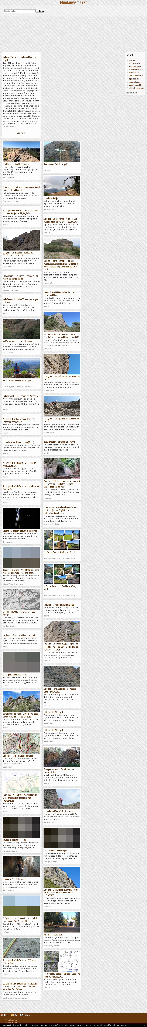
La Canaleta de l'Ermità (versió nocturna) (20, 530)
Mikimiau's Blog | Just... (136, 66)
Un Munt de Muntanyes (136, 69)
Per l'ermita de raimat (53, 934)
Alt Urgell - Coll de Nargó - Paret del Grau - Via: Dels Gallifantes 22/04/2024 (20, 212)
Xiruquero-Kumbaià (134, 82)
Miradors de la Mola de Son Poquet (17, 380)
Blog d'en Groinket (134, 63)
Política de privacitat (12, 1022)
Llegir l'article (21, 133)
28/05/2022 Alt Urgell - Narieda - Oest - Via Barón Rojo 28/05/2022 (62, 975)
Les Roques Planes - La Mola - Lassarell (19, 635)
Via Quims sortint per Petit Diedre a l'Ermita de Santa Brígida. (18, 254)
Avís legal (8, 1019)
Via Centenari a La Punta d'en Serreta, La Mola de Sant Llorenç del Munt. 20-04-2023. (62, 336)
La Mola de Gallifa (51, 198)
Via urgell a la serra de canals (15, 674)
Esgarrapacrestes (134, 79)
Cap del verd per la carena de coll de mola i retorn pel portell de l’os (20, 277)
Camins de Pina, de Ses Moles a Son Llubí (60, 552)
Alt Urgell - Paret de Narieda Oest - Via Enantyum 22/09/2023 (19, 420)
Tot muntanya (133, 60)
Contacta (25, 1015)
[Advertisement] (73, 34)
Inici (6, 1015)
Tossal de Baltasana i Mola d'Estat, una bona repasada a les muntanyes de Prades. (21, 571)
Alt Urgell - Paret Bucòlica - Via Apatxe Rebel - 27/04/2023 (60, 690)
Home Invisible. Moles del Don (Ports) (59, 441)
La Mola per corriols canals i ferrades (18, 755)
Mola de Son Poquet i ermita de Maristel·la (20, 395)
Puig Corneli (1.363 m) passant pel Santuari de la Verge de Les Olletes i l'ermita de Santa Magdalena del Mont (62, 484)
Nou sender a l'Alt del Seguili (55, 164)
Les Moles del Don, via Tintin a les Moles (60, 811)
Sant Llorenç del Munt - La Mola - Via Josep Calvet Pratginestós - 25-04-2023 (20, 715)
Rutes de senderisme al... (136, 76)
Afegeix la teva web (131, 93)
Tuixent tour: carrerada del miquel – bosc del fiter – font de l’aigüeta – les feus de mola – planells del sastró (61, 510)
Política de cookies (11, 1021)
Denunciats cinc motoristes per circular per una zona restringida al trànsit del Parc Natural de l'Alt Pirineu (21, 986)
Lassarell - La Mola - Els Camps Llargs (59, 604)
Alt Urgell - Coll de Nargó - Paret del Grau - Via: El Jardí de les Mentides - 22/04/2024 (61, 220)
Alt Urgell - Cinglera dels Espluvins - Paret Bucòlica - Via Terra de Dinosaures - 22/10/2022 (61, 892)
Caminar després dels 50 (136, 85)
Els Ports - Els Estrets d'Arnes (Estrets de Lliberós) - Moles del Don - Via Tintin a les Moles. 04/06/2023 (61, 646)
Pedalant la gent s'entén (136, 88)
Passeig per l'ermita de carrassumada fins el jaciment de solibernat (21, 188)
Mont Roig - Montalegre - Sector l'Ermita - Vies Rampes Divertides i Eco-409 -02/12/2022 (20, 797)
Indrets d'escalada (134, 73)
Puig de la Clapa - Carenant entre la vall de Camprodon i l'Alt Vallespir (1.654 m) (20, 919)
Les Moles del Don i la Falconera (16, 164)
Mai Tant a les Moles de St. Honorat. (18, 341)
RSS (14, 1015)
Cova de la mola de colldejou (14, 839)
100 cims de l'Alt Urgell (53, 712)
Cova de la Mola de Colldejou (14, 879)
